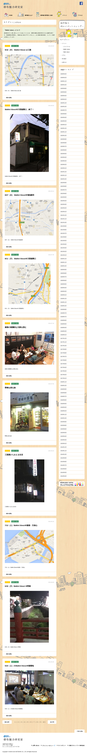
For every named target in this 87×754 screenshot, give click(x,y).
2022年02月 (63, 208)
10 (43, 722)
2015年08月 (63, 425)
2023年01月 (63, 168)
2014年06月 (63, 468)
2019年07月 (63, 313)
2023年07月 (63, 146)
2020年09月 (63, 269)
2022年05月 (63, 197)
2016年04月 (63, 407)
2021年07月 (63, 233)
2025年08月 (63, 88)
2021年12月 (63, 215)
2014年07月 (63, 465)
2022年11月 (63, 175)
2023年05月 (63, 153)
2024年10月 (63, 106)
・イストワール (66, 46)
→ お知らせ (63, 62)
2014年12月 (63, 447)
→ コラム (62, 55)
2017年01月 (63, 378)
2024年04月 (63, 117)
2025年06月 (63, 92)
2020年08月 (63, 273)
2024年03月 (63, 121)
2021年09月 (63, 226)
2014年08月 (63, 461)
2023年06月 (63, 150)
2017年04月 (63, 367)
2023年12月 (63, 128)
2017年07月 (63, 356)
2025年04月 (63, 95)
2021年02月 (63, 251)
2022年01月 (63, 211)
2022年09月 (63, 182)
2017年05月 (63, 363)
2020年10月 (63, 266)
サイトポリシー (62, 745)
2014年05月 (63, 472)
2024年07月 (63, 110)
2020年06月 (63, 280)
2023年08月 (63, 142)
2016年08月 (63, 392)
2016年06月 (63, 400)
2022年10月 (63, 179)
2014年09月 (63, 458)
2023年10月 (63, 135)
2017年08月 (63, 353)
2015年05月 (63, 432)
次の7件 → (53, 722)
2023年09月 (63, 139)
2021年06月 (63, 237)
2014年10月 (63, 454)
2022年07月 (63, 189)
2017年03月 (63, 371)
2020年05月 (63, 284)
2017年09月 (63, 349)
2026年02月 (63, 77)
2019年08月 (63, 309)
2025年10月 (63, 84)
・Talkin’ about (65, 52)
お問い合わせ (36, 745)
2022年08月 (63, 186)
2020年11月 (63, 262)
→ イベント (63, 43)
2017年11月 (63, 342)
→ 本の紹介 (63, 58)
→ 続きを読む (8, 97)
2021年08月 (63, 229)
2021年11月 (63, 218)
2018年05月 (63, 324)
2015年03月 (63, 439)
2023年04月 (63, 157)
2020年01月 (63, 295)
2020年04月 (63, 287)
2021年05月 (63, 240)
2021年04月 (63, 244)
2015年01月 (63, 443)
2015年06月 (63, 429)
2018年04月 (63, 327)
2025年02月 (63, 99)
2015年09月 (63, 421)
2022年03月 (63, 204)
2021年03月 (63, 247)
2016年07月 (63, 396)
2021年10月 (63, 222)
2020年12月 (63, 258)
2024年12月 (63, 103)
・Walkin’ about (66, 49)
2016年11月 (63, 382)
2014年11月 (63, 450)
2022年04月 (63, 200)
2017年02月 (63, 374)
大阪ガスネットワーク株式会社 (77, 745)
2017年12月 (63, 338)
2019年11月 (63, 302)
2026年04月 (63, 74)
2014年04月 (63, 476)
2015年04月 (63, 436)
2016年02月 (63, 410)
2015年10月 (63, 418)
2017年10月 (63, 345)
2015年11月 (63, 414)
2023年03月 (63, 161)
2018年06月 (63, 320)
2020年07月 (63, 276)
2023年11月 (63, 132)
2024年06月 (63, 113)
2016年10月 (63, 385)
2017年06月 (63, 360)
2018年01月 (63, 334)
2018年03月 (63, 331)
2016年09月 (63, 389)
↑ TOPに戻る (79, 731)
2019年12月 (63, 298)
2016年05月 (63, 403)
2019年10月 (63, 305)
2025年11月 (63, 81)
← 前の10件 (6, 722)
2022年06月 (63, 193)
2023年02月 (63, 164)
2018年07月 (63, 316)
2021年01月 (63, 255)
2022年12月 (63, 171)
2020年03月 (63, 291)
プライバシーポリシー (48, 745)
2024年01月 (63, 124)
